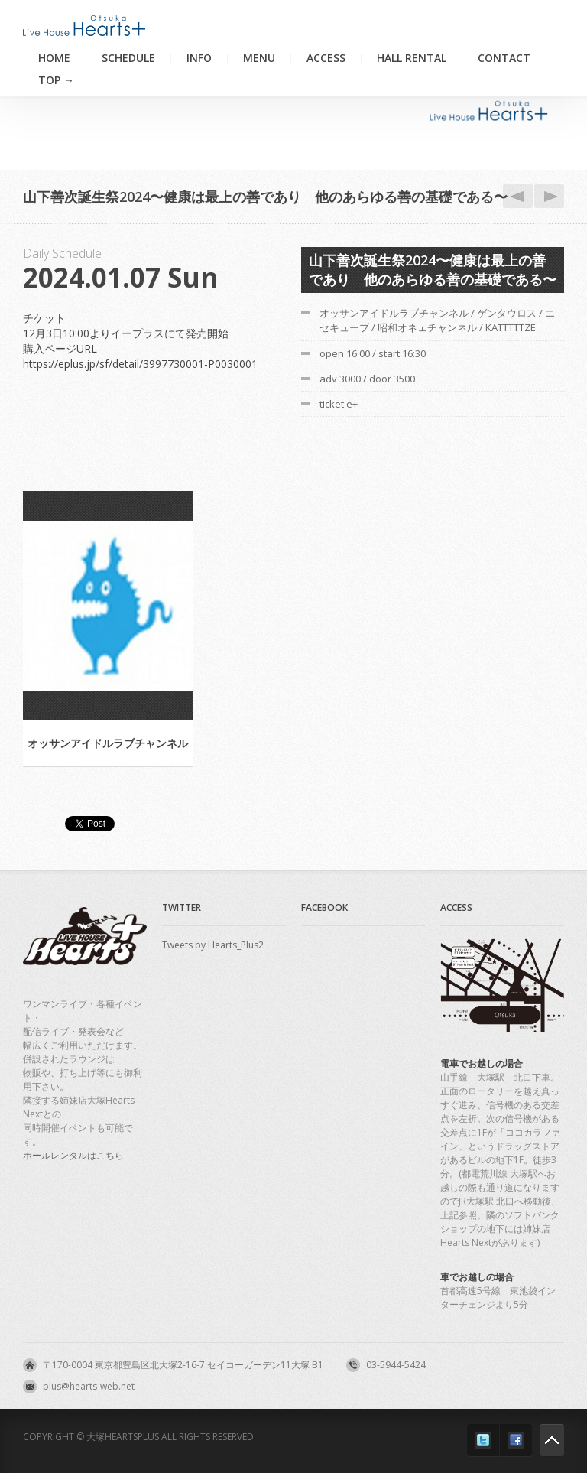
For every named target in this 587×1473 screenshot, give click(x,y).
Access (325, 58)
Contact (504, 58)
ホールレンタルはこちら (73, 1155)
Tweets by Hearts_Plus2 (213, 944)
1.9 (546, 196)
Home (54, 58)
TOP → (56, 80)
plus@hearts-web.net (89, 1386)
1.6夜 (515, 196)
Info (199, 58)
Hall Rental (411, 58)
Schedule (128, 58)
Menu (259, 58)
